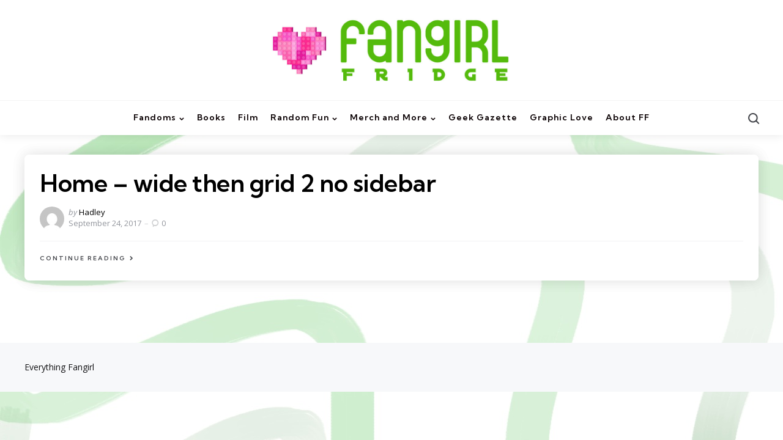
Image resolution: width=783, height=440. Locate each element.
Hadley (92, 212)
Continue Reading (83, 258)
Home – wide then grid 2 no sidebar (238, 183)
